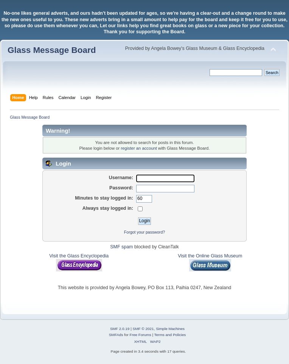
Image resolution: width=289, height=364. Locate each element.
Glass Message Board (52, 50)
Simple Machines (170, 329)
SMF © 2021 (143, 329)
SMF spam (121, 246)
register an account (139, 148)
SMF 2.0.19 (120, 329)
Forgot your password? (144, 232)
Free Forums (140, 335)
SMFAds (116, 335)
